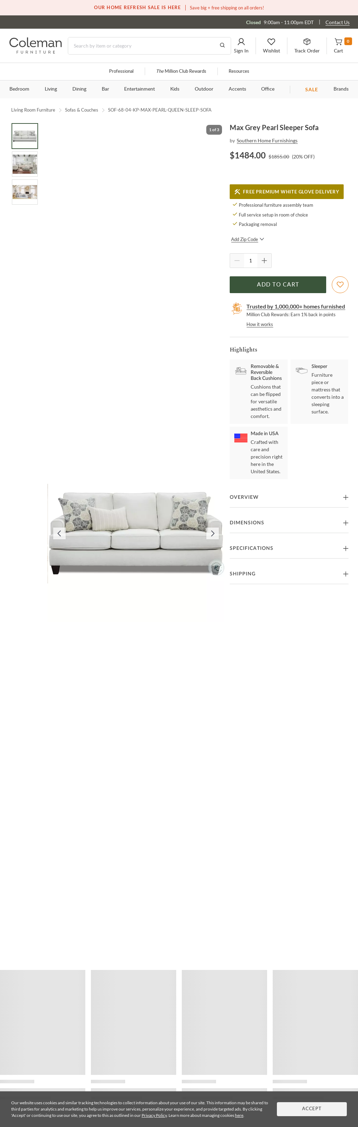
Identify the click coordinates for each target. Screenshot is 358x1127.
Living (51, 89)
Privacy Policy (154, 1115)
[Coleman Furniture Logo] (35, 52)
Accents (237, 89)
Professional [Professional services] (121, 71)
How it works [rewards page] (259, 324)
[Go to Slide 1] (25, 136)
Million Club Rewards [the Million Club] (181, 71)
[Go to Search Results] (222, 45)
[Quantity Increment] (264, 261)
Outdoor (204, 89)
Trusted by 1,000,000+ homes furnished (295, 306)
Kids (174, 89)
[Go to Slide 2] (25, 164)
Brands (341, 89)
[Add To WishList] (340, 284)
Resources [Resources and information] (239, 71)
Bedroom (19, 89)
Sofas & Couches (81, 110)
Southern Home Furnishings (267, 140)
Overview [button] (244, 497)
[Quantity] (251, 260)
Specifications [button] (251, 548)
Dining (79, 89)
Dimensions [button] (247, 522)
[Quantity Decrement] (237, 261)
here (239, 1115)
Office (267, 89)
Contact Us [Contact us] (337, 22)
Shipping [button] (243, 574)
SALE (311, 89)
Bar (105, 89)
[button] (241, 45)
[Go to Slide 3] (25, 192)
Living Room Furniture (33, 110)
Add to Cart (278, 285)
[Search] (149, 45)
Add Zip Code (247, 239)
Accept (312, 1109)
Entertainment (139, 89)
